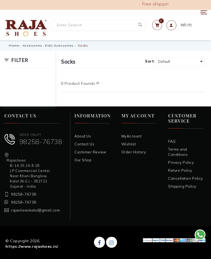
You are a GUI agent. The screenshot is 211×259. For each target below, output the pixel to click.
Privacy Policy (181, 162)
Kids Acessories (59, 45)
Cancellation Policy (185, 178)
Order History (133, 152)
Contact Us (84, 144)
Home (14, 45)
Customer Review (90, 152)
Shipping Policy (182, 186)
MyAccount (131, 136)
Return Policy (180, 170)
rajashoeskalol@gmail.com (35, 210)
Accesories (32, 45)
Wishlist (128, 144)
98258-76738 (41, 141)
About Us (82, 136)
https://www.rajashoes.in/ (31, 246)
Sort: (150, 61)
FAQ (172, 141)
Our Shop (82, 160)
